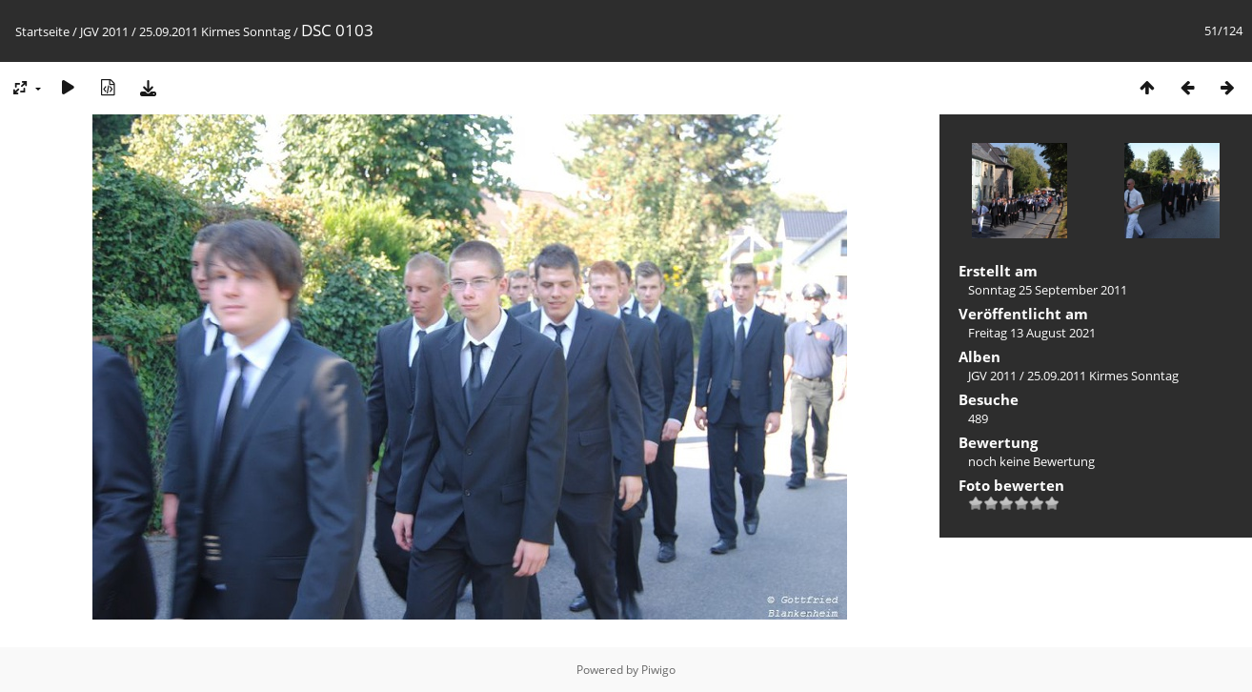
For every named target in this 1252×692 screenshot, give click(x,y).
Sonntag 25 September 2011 (1047, 289)
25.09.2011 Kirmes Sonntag (215, 31)
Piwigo (658, 669)
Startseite (42, 31)
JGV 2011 (104, 31)
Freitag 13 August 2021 (1032, 332)
